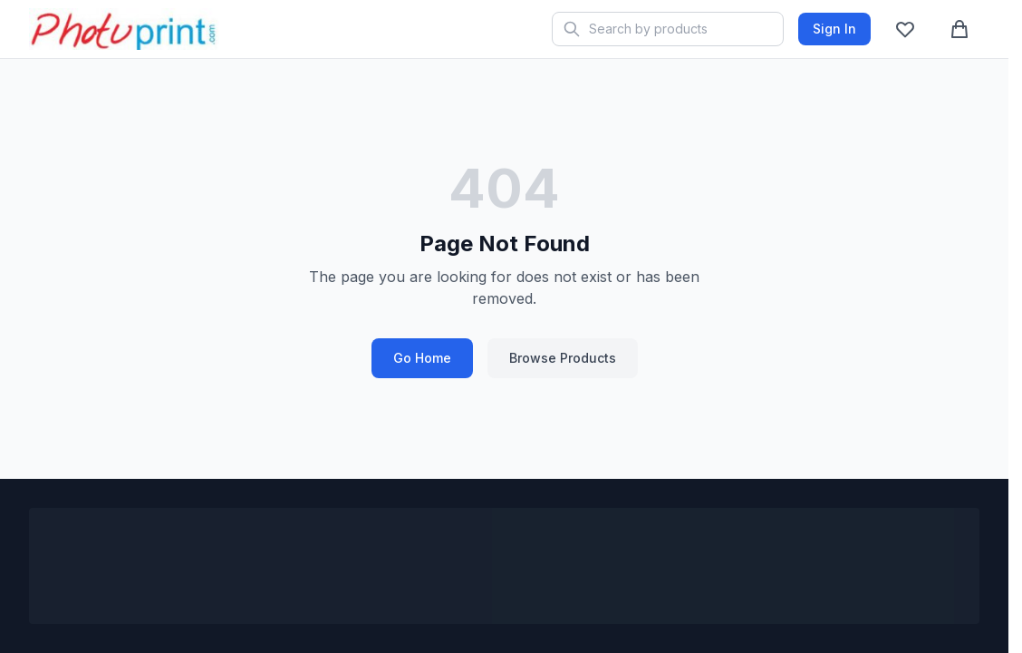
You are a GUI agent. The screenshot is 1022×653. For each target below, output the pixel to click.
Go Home (422, 357)
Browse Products (562, 357)
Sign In (834, 28)
